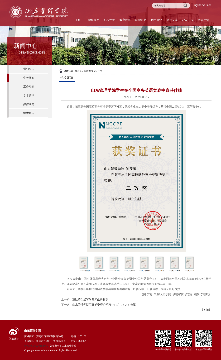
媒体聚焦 (28, 104)
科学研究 (140, 19)
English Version (202, 5)
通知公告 (28, 69)
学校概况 (93, 19)
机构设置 (109, 19)
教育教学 (125, 19)
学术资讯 (28, 95)
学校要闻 (28, 77)
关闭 (206, 309)
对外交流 (172, 19)
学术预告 (28, 113)
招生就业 (156, 19)
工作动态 (28, 86)
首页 (78, 19)
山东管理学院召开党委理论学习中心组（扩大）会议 (104, 304)
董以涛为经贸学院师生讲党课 (90, 299)
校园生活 (203, 19)
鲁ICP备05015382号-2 (36, 345)
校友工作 (187, 19)
